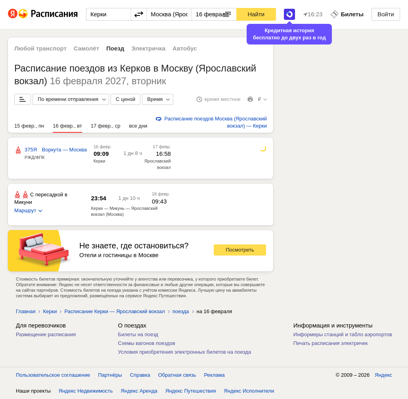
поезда (180, 311)
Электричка (148, 48)
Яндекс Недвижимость (86, 391)
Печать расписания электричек (330, 343)
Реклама (214, 375)
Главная (25, 311)
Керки (99, 161)
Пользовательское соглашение (53, 375)
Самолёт (86, 48)
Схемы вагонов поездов (146, 343)
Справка (140, 375)
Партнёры (110, 375)
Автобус (184, 48)
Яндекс (383, 375)
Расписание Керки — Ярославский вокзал (114, 311)
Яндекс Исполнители (249, 391)
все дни (138, 126)
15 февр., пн (29, 126)
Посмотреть (240, 250)
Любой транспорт (40, 48)
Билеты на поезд (138, 334)
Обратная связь (177, 375)
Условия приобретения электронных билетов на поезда (184, 352)
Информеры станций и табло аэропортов (342, 334)
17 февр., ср (106, 126)
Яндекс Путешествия (190, 391)
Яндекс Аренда (139, 391)
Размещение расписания (46, 334)
